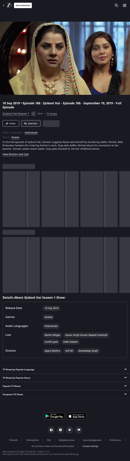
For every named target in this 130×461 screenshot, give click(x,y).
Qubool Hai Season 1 (16, 114)
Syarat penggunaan (92, 440)
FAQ (49, 440)
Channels (13, 440)
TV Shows (52, 114)
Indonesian (31, 132)
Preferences (115, 440)
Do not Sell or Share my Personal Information (53, 446)
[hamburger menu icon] (124, 5)
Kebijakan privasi (67, 440)
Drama (15, 137)
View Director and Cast (16, 154)
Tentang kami (32, 440)
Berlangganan (23, 5)
